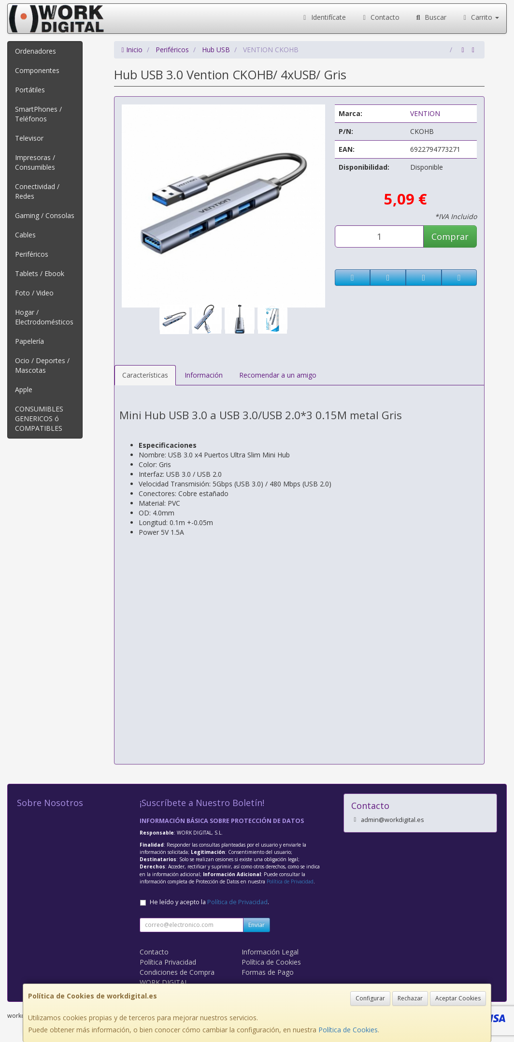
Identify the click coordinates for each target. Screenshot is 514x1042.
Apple (23, 389)
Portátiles (30, 89)
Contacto (380, 17)
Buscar (430, 17)
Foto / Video (34, 292)
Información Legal (270, 951)
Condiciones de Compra (177, 972)
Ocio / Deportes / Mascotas (42, 365)
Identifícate (323, 17)
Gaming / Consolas (44, 215)
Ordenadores (35, 51)
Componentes (37, 70)
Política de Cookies (348, 1029)
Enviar (256, 925)
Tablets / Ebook (39, 273)
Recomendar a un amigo (277, 375)
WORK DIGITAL (164, 982)
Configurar (370, 998)
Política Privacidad (168, 962)
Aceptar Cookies (458, 998)
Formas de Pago (268, 972)
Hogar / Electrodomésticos (44, 317)
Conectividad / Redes (37, 191)
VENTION (425, 113)
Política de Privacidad (290, 881)
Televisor (29, 138)
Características (145, 375)
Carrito (480, 17)
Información (204, 375)
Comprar (450, 236)
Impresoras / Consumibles (35, 162)
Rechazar (410, 998)
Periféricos (31, 254)
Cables (25, 234)
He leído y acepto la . (209, 902)
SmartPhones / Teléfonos (38, 113)
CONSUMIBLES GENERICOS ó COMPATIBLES (39, 418)
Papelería (29, 341)
